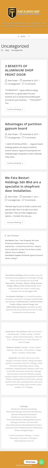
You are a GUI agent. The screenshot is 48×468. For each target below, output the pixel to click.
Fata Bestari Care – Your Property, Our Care (22, 240)
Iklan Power (13, 80)
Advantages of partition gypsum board (23, 126)
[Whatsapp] (41, 462)
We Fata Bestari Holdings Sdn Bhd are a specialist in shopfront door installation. (23, 184)
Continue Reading (16, 110)
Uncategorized (17, 50)
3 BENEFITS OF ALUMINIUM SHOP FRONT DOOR (19, 70)
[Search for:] (28, 36)
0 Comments (30, 84)
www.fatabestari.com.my (24, 441)
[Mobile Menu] (22, 36)
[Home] (2, 50)
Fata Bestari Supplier (13, 255)
